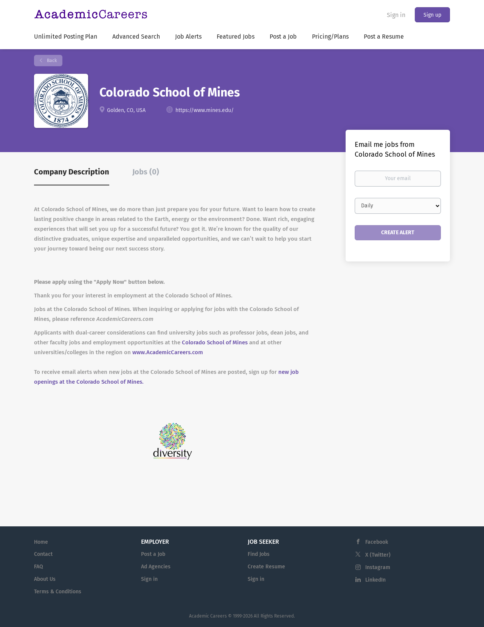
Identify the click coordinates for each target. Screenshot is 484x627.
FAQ (38, 566)
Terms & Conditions (57, 591)
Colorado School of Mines (215, 342)
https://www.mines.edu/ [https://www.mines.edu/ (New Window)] (204, 110)
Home (41, 542)
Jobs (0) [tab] (145, 171)
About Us (45, 579)
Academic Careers (208, 616)
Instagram (377, 567)
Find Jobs (259, 554)
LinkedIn (375, 580)
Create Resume (266, 566)
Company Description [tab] (71, 171)
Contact (43, 554)
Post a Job (153, 554)
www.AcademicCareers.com (167, 352)
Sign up (432, 15)
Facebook (376, 542)
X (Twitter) (378, 555)
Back (51, 60)
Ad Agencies (156, 566)
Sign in (396, 15)
